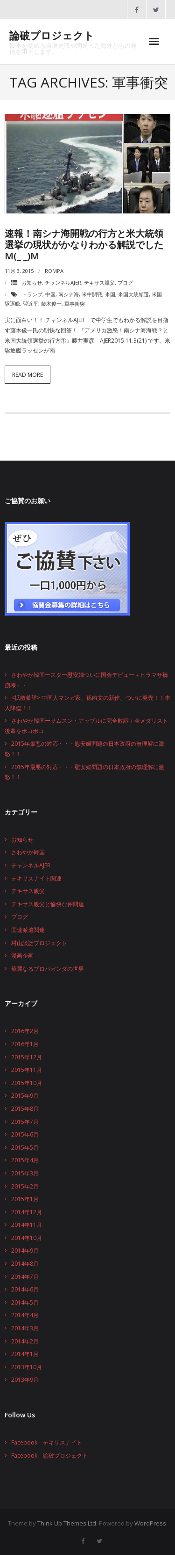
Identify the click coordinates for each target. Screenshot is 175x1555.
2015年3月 (25, 1173)
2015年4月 (25, 1160)
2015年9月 (25, 1096)
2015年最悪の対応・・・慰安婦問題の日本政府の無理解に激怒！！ (84, 749)
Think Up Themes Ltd (66, 1523)
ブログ (125, 282)
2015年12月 (26, 1057)
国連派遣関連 (28, 930)
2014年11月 (26, 1225)
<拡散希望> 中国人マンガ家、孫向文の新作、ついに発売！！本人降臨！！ (87, 703)
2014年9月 (25, 1250)
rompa (54, 270)
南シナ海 (68, 294)
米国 (110, 294)
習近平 (30, 303)
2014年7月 (25, 1277)
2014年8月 (25, 1264)
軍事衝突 (74, 303)
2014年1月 (25, 1354)
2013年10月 (26, 1367)
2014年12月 (26, 1212)
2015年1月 (25, 1199)
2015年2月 (25, 1186)
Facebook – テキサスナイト (46, 1442)
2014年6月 (25, 1289)
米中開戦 (92, 294)
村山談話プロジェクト (39, 943)
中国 (50, 294)
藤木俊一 (51, 303)
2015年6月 (25, 1134)
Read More (27, 375)
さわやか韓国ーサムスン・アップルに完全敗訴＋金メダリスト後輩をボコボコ (86, 726)
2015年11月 (26, 1070)
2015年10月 (26, 1083)
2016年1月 (25, 1044)
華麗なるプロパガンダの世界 (47, 969)
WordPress (150, 1523)
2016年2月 (25, 1031)
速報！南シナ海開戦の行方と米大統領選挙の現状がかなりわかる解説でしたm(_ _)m (84, 244)
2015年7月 (25, 1122)
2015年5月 (25, 1148)
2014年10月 (26, 1238)
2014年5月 (25, 1302)
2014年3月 (25, 1328)
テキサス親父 (99, 282)
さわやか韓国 (28, 852)
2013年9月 (25, 1380)
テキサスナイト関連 (36, 878)
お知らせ (31, 282)
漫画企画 (22, 956)
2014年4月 (25, 1315)
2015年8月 (25, 1109)
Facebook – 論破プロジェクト (49, 1456)
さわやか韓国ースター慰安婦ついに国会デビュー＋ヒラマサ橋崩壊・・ (86, 680)
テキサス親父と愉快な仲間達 (47, 904)
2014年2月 (25, 1341)
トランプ (32, 294)
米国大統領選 (133, 294)
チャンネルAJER (63, 282)
